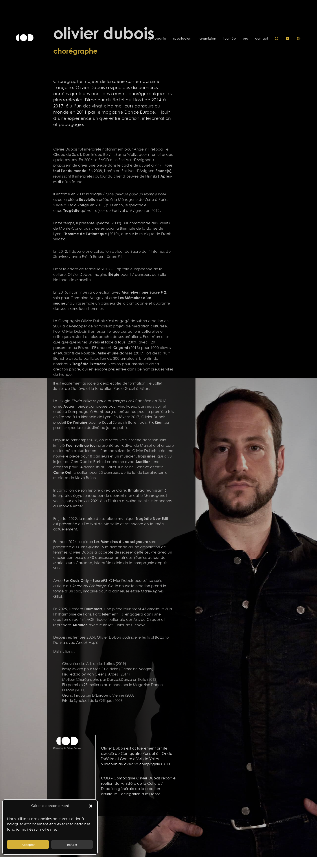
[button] (90, 806)
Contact (261, 38)
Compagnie (156, 38)
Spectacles (181, 38)
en (299, 38)
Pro (245, 38)
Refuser (72, 844)
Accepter (28, 844)
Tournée (229, 38)
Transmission (206, 38)
